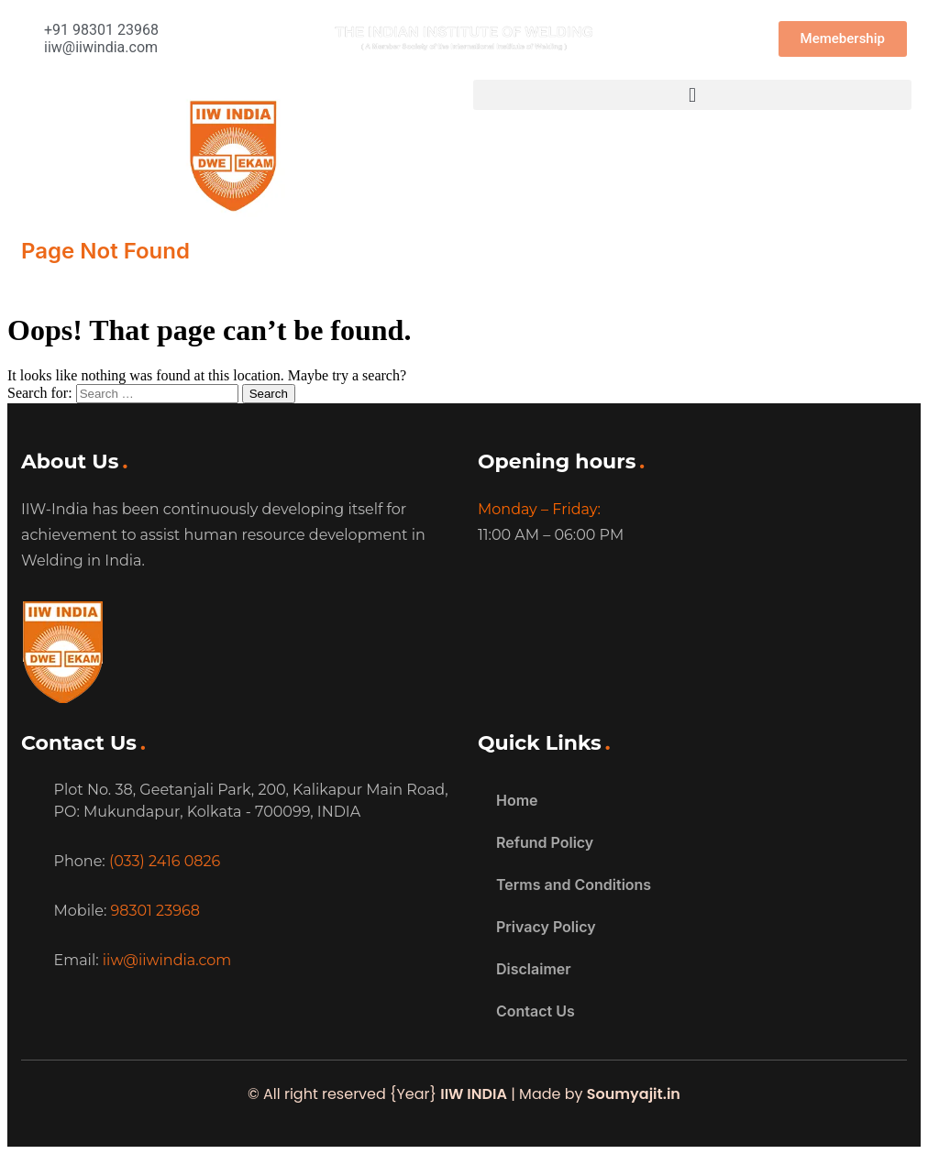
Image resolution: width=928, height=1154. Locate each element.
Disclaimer (533, 969)
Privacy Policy (546, 927)
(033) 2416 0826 (164, 861)
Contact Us (535, 1011)
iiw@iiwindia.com (167, 960)
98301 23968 (155, 910)
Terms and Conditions (573, 884)
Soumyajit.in (633, 1094)
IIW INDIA (473, 1094)
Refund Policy (544, 842)
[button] (692, 95)
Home (517, 800)
